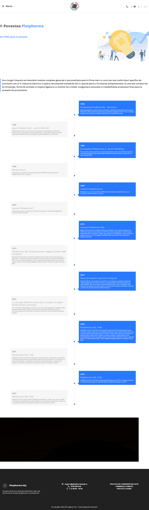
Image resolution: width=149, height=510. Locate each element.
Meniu (7, 6)
